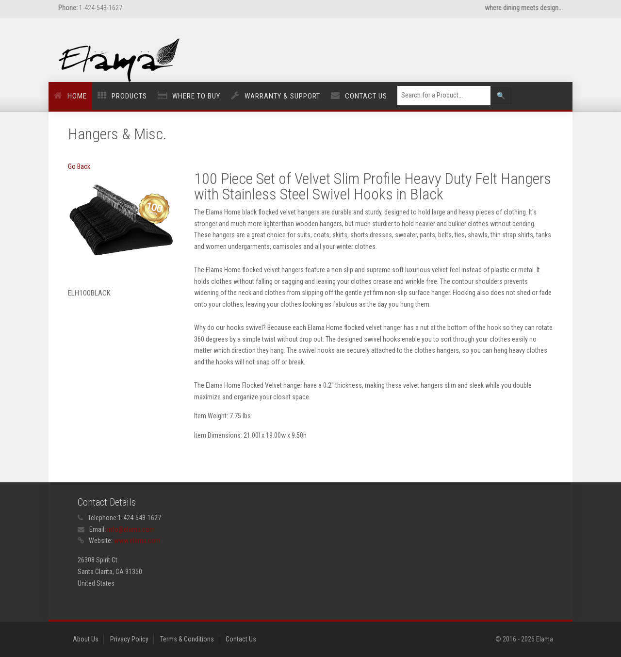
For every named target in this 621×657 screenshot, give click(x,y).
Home (77, 96)
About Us (85, 639)
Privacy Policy (129, 639)
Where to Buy (196, 96)
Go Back (79, 166)
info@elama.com (131, 529)
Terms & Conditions (187, 639)
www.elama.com (137, 540)
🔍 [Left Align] (501, 95)
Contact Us (366, 96)
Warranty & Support (282, 96)
